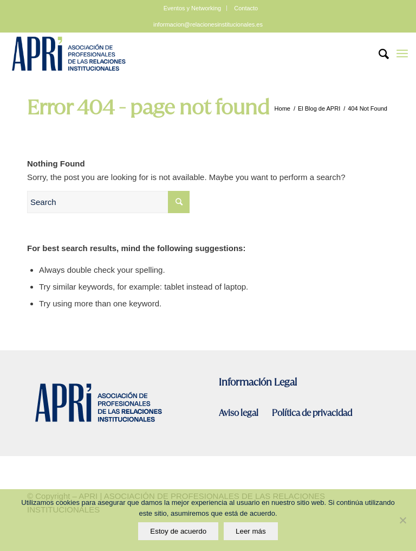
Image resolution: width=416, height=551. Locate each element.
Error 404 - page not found (148, 107)
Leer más (251, 531)
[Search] (378, 53)
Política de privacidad (312, 413)
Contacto (246, 8)
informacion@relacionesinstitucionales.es (208, 24)
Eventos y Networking (192, 8)
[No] (402, 520)
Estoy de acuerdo (178, 531)
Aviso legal (239, 413)
